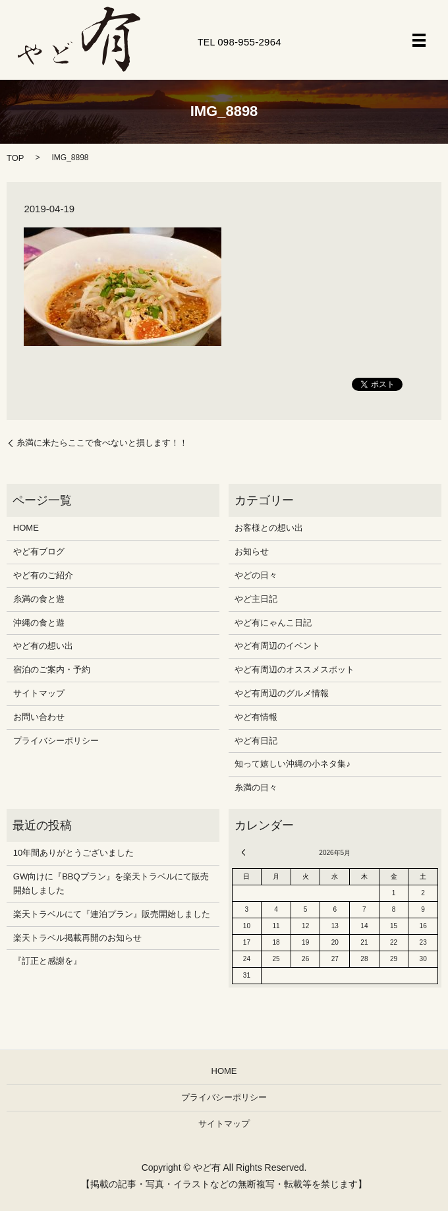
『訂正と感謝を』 (47, 961)
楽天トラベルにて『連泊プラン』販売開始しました (111, 914)
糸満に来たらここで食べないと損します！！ (102, 443)
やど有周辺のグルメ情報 (282, 693)
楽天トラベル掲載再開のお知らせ (77, 938)
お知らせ (252, 551)
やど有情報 (256, 717)
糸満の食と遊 (39, 599)
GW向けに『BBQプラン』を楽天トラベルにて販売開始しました (111, 883)
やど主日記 (256, 599)
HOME (26, 528)
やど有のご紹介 (43, 575)
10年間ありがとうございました (73, 853)
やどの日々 (256, 575)
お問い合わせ (39, 717)
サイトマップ (39, 693)
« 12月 (246, 852)
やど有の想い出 (43, 646)
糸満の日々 (256, 787)
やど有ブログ (39, 551)
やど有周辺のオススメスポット (294, 669)
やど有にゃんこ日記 (273, 623)
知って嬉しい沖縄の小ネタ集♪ (292, 764)
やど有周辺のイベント (277, 646)
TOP (15, 158)
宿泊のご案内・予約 (51, 669)
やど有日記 (256, 741)
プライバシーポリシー (56, 741)
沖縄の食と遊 (39, 623)
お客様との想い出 (269, 528)
